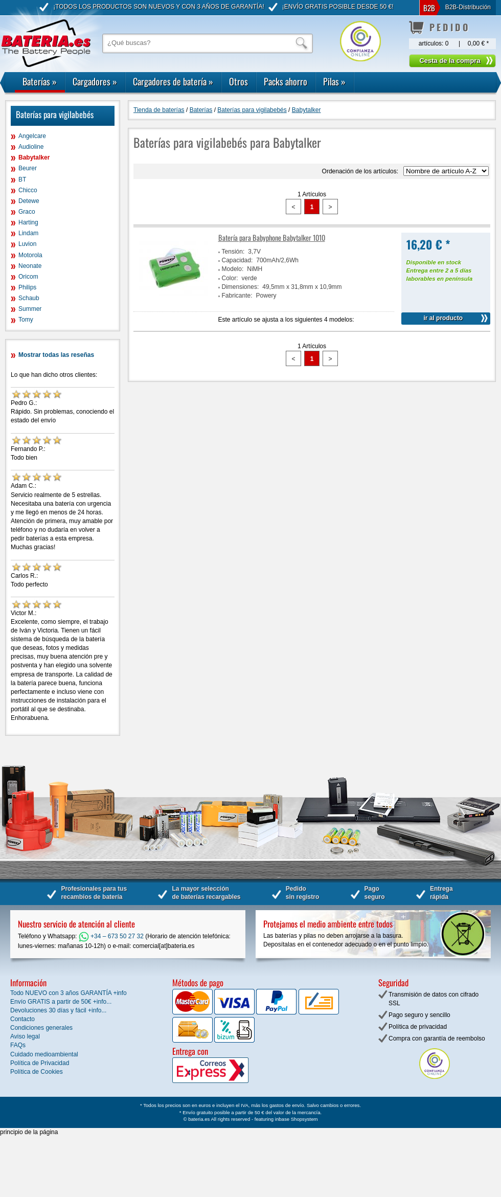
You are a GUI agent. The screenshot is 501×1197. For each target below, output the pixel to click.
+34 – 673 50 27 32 (111, 936)
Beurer (27, 168)
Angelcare (32, 136)
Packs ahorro (285, 81)
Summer (29, 308)
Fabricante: (237, 295)
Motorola (30, 255)
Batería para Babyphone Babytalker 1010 (271, 237)
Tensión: (233, 251)
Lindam (28, 233)
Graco (26, 211)
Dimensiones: (240, 286)
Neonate (29, 265)
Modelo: (233, 269)
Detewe (28, 201)
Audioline (30, 146)
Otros (238, 81)
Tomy (25, 319)
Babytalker (34, 157)
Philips (27, 287)
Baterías (39, 81)
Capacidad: (237, 260)
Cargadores (95, 81)
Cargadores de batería (173, 81)
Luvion (27, 243)
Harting (28, 222)
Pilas (334, 81)
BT (22, 179)
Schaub (28, 298)
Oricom (28, 276)
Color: (230, 278)
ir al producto (443, 318)
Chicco (27, 190)
